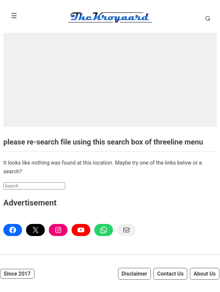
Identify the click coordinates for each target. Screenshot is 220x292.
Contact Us (170, 274)
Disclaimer (134, 274)
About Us (205, 274)
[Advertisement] (110, 80)
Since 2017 (17, 274)
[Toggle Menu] (14, 15)
